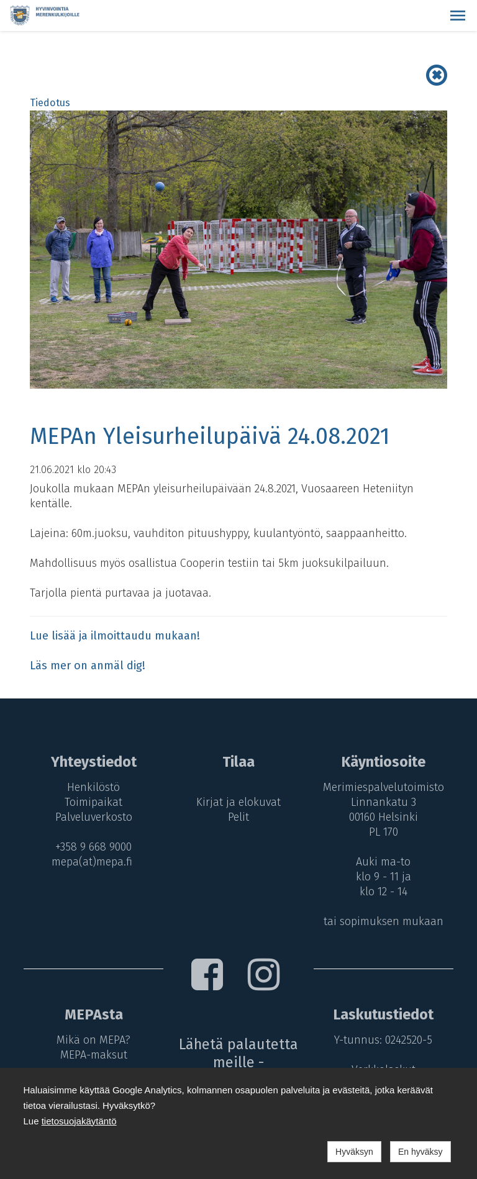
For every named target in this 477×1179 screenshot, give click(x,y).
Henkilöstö (93, 787)
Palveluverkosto (93, 817)
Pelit (238, 817)
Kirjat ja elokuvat (238, 802)
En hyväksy (420, 1152)
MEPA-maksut (93, 1055)
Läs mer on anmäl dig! (87, 665)
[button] (458, 15)
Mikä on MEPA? (93, 1040)
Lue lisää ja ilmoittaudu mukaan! (115, 636)
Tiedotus (50, 103)
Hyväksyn (354, 1152)
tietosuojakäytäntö (79, 1121)
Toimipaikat (93, 802)
